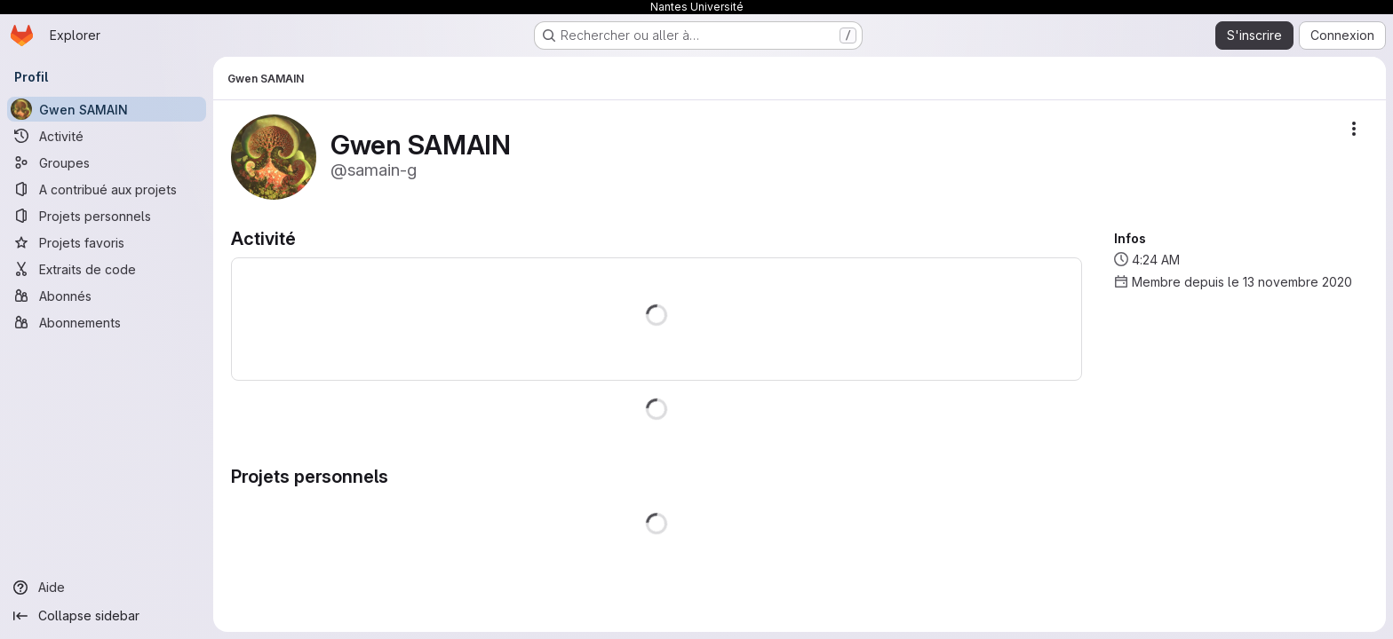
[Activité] (106, 135)
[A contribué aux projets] (106, 189)
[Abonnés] (106, 295)
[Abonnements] (106, 322)
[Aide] (106, 587)
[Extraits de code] (106, 268)
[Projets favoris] (106, 242)
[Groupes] (106, 162)
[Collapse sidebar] (106, 616)
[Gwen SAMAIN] (106, 109)
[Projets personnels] (106, 215)
